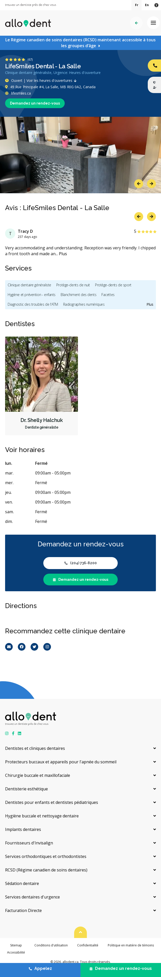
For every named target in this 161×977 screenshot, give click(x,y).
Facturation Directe (23, 910)
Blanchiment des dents (78, 294)
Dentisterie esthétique (26, 789)
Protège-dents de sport (113, 284)
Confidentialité (87, 945)
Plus (63, 253)
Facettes (108, 294)
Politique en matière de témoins (131, 945)
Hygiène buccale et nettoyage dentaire (42, 816)
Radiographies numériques (84, 304)
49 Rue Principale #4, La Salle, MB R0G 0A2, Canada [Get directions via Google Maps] (50, 86)
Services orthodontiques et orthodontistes (45, 856)
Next (151, 183)
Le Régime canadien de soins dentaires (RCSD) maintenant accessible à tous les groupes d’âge (80, 42)
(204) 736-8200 (80, 563)
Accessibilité (16, 952)
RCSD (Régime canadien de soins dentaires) (46, 870)
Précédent (136, 23)
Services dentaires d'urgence (32, 897)
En (147, 5)
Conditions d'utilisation (51, 945)
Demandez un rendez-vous (35, 103)
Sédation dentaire (22, 883)
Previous (138, 183)
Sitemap (16, 945)
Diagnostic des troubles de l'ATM (33, 304)
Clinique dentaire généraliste (29, 284)
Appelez (40, 968)
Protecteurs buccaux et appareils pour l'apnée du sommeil (60, 762)
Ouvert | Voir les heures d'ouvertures (42, 80)
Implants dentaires (23, 829)
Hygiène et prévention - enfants (32, 294)
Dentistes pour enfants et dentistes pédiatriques (51, 802)
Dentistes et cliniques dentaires (35, 748)
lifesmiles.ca (18, 93)
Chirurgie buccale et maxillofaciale (37, 775)
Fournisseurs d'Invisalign (29, 843)
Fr (136, 5)
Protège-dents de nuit (73, 284)
